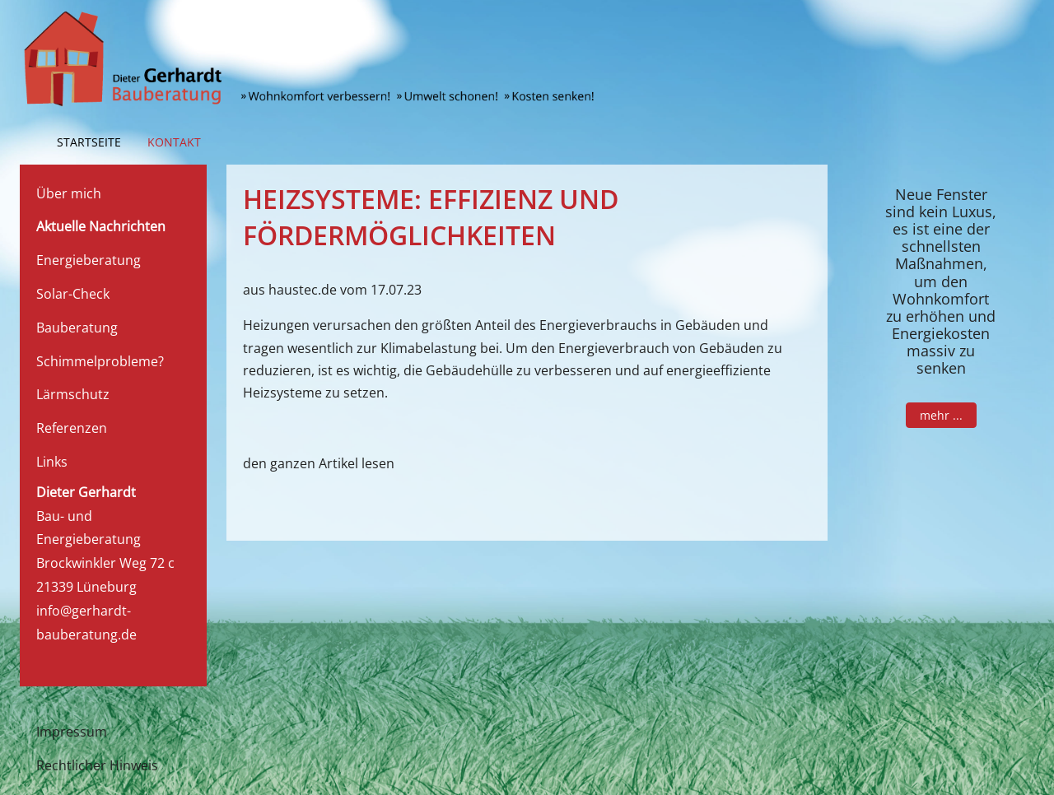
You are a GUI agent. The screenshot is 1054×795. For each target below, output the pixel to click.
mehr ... (940, 414)
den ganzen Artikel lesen (318, 463)
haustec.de (302, 290)
